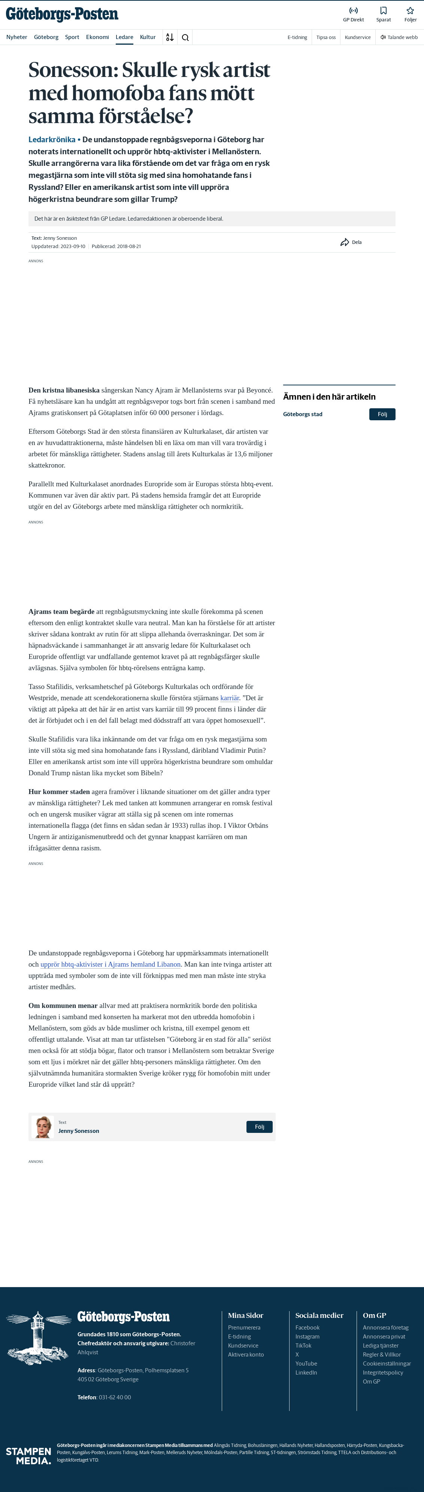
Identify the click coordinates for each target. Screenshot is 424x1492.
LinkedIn (306, 1372)
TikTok (303, 1345)
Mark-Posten (151, 1452)
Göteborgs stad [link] (302, 414)
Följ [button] (259, 1126)
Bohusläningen (263, 1445)
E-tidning (239, 1336)
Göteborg (46, 37)
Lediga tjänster (381, 1345)
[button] (185, 37)
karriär (229, 698)
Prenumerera (244, 1327)
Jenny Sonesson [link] (60, 238)
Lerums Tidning (122, 1452)
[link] (62, 15)
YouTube (306, 1363)
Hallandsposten (330, 1445)
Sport (72, 37)
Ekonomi (97, 37)
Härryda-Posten (362, 1445)
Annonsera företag (386, 1327)
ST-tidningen (283, 1452)
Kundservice (243, 1345)
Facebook (307, 1327)
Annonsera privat (384, 1336)
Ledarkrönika (52, 139)
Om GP (371, 1381)
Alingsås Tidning (230, 1445)
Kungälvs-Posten (88, 1452)
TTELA (344, 1452)
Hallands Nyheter (296, 1445)
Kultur (148, 37)
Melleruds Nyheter (184, 1452)
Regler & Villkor (382, 1354)
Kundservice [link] (358, 37)
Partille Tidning (254, 1452)
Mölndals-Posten (220, 1452)
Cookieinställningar (387, 1363)
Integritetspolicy (383, 1372)
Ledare (124, 37)
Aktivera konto (246, 1354)
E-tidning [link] (297, 37)
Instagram (307, 1336)
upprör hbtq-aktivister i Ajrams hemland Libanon (110, 964)
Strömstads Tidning (317, 1452)
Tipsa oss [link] (326, 37)
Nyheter (16, 37)
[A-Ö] (170, 37)
